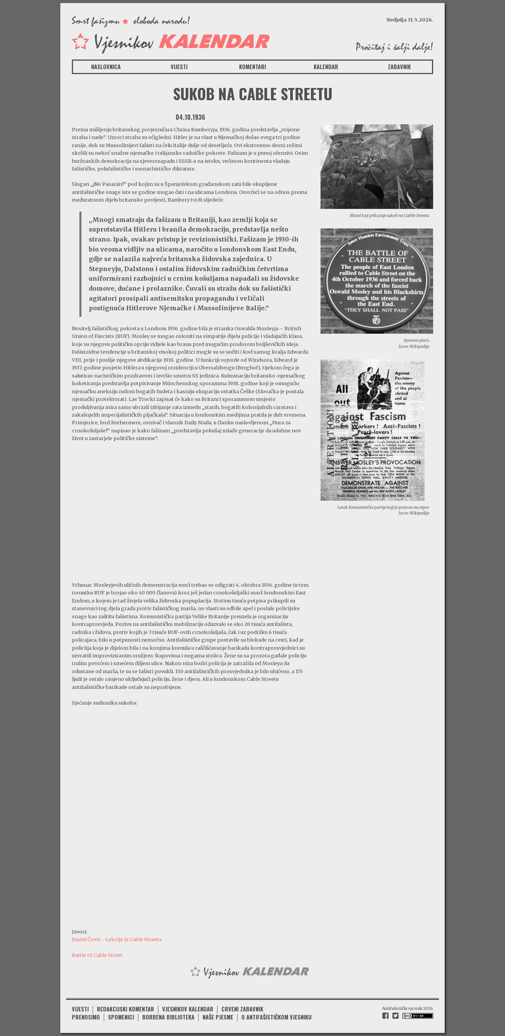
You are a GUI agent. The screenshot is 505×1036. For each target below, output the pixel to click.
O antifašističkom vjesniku (276, 1017)
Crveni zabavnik (242, 1009)
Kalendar (326, 67)
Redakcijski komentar (125, 1009)
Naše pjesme (218, 1017)
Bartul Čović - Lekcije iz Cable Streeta (116, 939)
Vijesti (179, 67)
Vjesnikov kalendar (187, 1009)
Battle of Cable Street (97, 955)
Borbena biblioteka (168, 1017)
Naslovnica (106, 67)
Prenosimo (86, 1017)
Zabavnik (399, 67)
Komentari (252, 67)
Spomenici (121, 1017)
